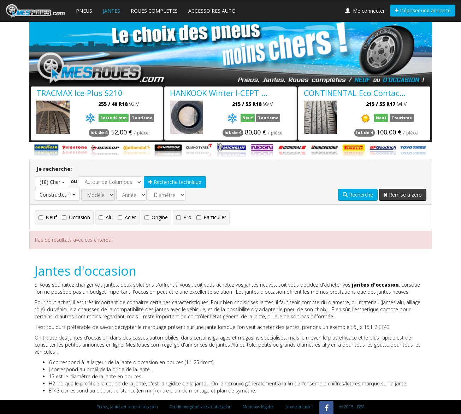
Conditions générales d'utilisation (200, 407)
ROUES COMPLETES (154, 10)
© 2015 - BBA (352, 407)
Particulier (211, 217)
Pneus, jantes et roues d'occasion (127, 407)
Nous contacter (299, 407)
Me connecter (365, 10)
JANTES (111, 10)
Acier (127, 217)
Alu (106, 217)
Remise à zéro (403, 194)
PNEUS (84, 10)
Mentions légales (258, 407)
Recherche (358, 194)
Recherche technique (174, 182)
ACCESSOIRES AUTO (212, 10)
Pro (183, 217)
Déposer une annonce (423, 10)
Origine (156, 217)
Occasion (76, 217)
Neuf (48, 217)
